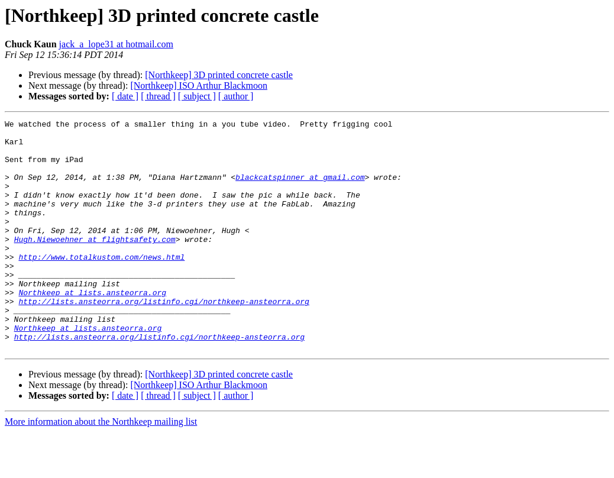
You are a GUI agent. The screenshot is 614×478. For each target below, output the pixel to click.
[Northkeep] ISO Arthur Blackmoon (198, 85)
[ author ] (236, 96)
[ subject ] (197, 96)
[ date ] (125, 96)
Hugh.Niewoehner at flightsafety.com (95, 264)
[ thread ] (158, 96)
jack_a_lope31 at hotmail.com (116, 44)
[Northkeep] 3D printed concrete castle (219, 75)
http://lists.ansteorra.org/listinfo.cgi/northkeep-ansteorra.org (163, 338)
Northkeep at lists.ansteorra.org (92, 327)
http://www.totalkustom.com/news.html (101, 285)
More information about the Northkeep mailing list (101, 468)
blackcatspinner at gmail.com (299, 189)
